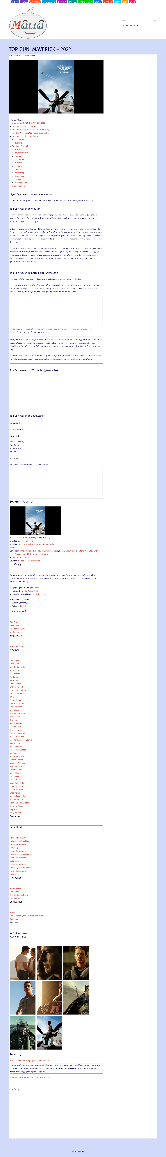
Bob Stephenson (17, 756)
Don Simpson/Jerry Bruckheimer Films (26, 916)
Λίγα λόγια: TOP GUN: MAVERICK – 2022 (28, 123)
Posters (18, 179)
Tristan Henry (15, 780)
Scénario (18, 166)
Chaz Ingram (15, 793)
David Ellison (15, 898)
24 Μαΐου (26, 538)
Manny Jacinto (16, 707)
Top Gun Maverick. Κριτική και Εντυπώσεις (30, 130)
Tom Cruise (22, 544)
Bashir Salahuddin (18, 690)
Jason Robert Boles (18, 783)
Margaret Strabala (17, 763)
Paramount (14, 919)
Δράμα (26, 557)
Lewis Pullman (16, 683)
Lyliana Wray (15, 727)
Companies (19, 176)
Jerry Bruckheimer (17, 888)
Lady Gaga (14, 848)
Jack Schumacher (17, 703)
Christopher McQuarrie (20, 895)
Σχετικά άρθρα (18, 186)
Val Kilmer (14, 680)
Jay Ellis (13, 697)
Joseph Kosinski (28, 541)
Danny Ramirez (16, 700)
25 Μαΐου (37, 594)
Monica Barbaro (17, 693)
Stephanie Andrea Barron (21, 740)
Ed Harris (14, 677)
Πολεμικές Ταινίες (45, 1078)
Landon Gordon (16, 760)
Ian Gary (13, 753)
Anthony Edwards (17, 806)
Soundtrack (19, 169)
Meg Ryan (14, 809)
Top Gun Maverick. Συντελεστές (25, 136)
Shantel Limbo (16, 770)
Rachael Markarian (18, 796)
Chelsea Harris (16, 730)
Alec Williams (15, 743)
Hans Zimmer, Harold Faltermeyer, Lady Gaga (39, 551)
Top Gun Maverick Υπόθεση (24, 126)
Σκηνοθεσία (19, 139)
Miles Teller (33, 544)
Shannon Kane (16, 799)
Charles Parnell (16, 687)
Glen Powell (15, 674)
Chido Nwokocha (17, 789)
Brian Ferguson (16, 786)
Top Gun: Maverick (20, 146)
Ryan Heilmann (16, 766)
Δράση (20, 557)
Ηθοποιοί (19, 143)
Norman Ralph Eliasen (19, 803)
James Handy (15, 773)
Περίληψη (19, 149)
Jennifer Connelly (46, 544)
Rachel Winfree (16, 746)
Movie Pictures (21, 183)
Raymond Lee (16, 720)
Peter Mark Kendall (18, 750)
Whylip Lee (14, 776)
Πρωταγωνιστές (21, 153)
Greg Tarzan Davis (17, 713)
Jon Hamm (14, 632)
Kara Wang (14, 710)
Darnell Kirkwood (17, 733)
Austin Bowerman (17, 736)
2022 (33, 538)
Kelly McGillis (15, 813)
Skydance (14, 912)
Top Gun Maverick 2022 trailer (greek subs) (30, 133)
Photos (18, 156)
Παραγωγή (19, 173)
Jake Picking (15, 717)
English (23, 606)
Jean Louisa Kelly (17, 723)
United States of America (29, 561)
